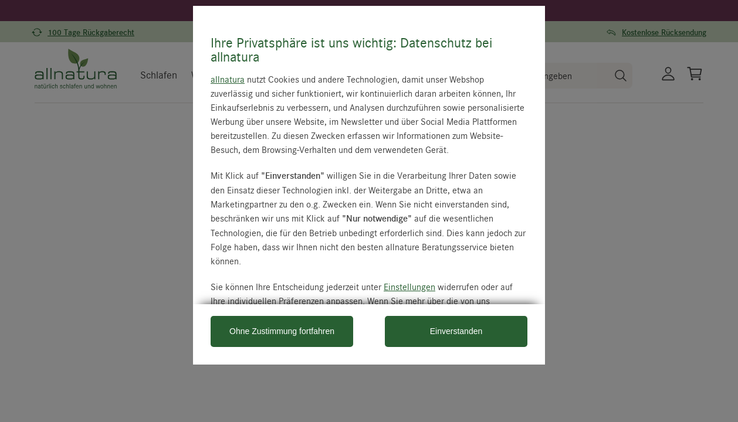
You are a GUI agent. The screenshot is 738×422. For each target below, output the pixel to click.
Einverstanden (456, 331)
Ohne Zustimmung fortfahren (281, 331)
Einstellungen (409, 286)
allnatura (228, 79)
